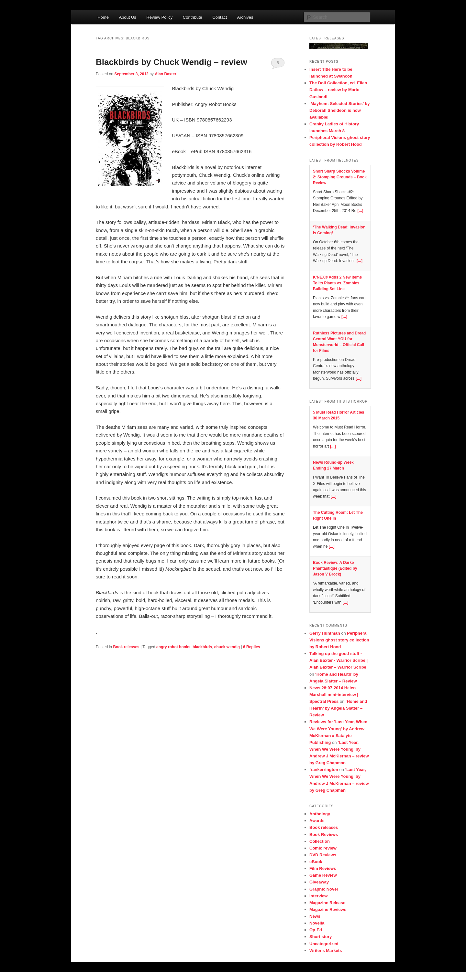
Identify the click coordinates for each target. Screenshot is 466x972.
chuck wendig (227, 647)
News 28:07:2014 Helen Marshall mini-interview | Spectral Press (333, 694)
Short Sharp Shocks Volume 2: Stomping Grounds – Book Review (340, 177)
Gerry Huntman (324, 633)
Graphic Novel (323, 889)
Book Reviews (323, 834)
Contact (219, 17)
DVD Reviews (322, 854)
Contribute (192, 17)
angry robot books (173, 647)
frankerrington (323, 769)
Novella (316, 923)
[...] (360, 210)
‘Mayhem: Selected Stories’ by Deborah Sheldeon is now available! (339, 110)
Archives (245, 17)
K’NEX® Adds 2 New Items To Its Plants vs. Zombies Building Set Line (337, 283)
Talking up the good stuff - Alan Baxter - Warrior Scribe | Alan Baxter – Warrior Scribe (338, 660)
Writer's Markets (325, 950)
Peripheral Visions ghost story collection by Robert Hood (339, 640)
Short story (320, 936)
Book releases (126, 647)
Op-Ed (315, 929)
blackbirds (202, 647)
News (314, 916)
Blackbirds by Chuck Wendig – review (171, 62)
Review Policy (159, 17)
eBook (315, 861)
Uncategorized (323, 943)
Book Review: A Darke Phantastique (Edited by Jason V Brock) (335, 568)
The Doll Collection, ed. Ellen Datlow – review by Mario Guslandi (338, 89)
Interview (318, 895)
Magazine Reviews (327, 909)
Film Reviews (322, 868)
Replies (251, 647)
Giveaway (319, 882)
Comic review (323, 848)
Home (103, 17)
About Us (127, 17)
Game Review (323, 875)
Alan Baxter (165, 74)
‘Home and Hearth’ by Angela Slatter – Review (338, 708)
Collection (319, 841)
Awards (317, 820)
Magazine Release (327, 902)
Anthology (319, 813)
